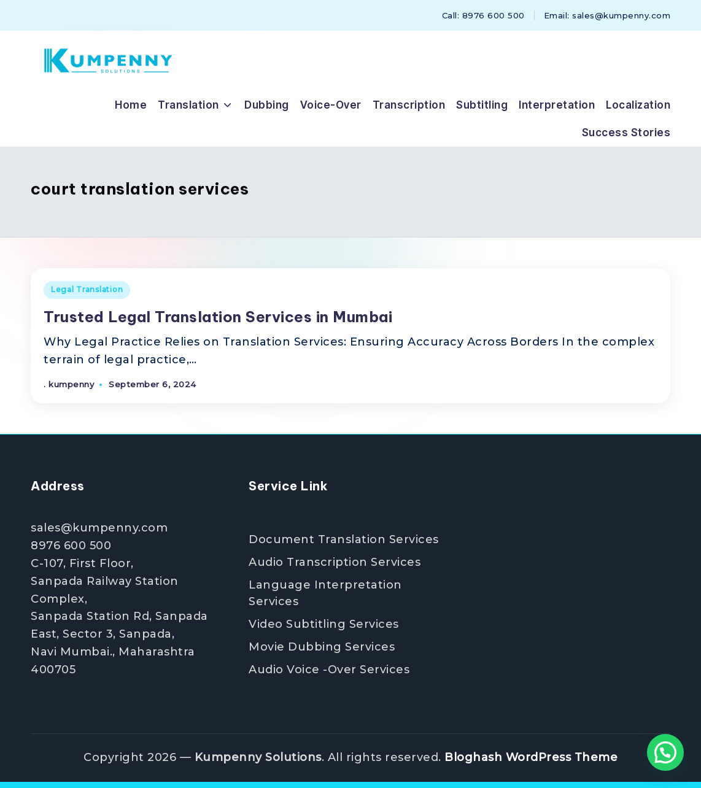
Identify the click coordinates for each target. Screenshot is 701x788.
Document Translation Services (344, 539)
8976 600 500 (71, 545)
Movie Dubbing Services (322, 647)
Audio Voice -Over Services (329, 669)
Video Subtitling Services (324, 624)
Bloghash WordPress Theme (531, 757)
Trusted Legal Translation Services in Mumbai (218, 316)
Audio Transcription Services (334, 562)
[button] (665, 752)
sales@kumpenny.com (99, 528)
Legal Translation (87, 289)
